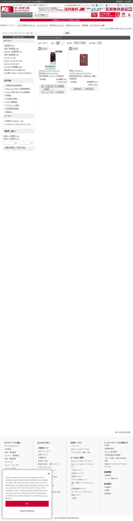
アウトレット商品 (12, 105)
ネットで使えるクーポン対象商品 (18, 92)
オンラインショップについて (81, 492)
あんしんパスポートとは (80, 449)
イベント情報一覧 (111, 478)
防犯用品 (85, 25)
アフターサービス (44, 467)
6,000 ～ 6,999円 (11, 139)
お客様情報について (78, 489)
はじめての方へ (18, 5)
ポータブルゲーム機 (97, 25)
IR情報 (107, 490)
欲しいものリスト (125, 5)
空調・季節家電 (11, 48)
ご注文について (76, 470)
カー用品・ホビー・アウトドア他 (18, 73)
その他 (73, 498)
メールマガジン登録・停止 (80, 452)
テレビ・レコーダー (13, 61)
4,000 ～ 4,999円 (11, 136)
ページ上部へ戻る (124, 432)
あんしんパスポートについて (81, 461)
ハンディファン (42, 25)
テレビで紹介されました (26, 25)
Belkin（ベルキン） (15, 121)
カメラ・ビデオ (11, 64)
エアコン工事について (79, 480)
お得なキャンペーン (73, 25)
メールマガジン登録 (87, 5)
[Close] (49, 474)
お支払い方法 (43, 461)
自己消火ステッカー (57, 25)
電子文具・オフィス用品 (15, 70)
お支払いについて (77, 473)
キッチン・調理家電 (13, 51)
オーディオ (10, 58)
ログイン (101, 5)
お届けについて (76, 476)
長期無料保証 (109, 449)
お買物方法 (42, 458)
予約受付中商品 (11, 99)
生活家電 (9, 45)
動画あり (9, 112)
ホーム (5, 33)
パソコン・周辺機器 (13, 67)
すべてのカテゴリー (12, 446)
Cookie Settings (27, 511)
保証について (76, 495)
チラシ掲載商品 (11, 102)
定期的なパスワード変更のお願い (66, 20)
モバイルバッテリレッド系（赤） (22, 33)
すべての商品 (40, 15)
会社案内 (128, 2)
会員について (43, 454)
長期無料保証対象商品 (14, 85)
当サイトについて (44, 451)
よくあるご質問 (30, 5)
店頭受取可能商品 (12, 109)
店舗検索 (108, 475)
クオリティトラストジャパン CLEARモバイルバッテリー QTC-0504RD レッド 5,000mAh (51, 73)
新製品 (8, 95)
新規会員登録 (72, 5)
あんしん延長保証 (111, 452)
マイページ (112, 5)
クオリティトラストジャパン (18, 124)
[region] (27, 494)
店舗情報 (107, 472)
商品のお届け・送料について (48, 464)
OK (27, 504)
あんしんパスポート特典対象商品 (18, 89)
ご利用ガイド (42, 5)
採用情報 (119, 2)
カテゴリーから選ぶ (9, 15)
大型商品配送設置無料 (112, 455)
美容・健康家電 (11, 54)
